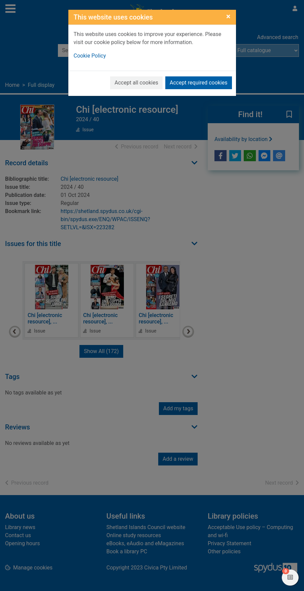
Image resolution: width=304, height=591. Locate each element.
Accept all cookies (136, 82)
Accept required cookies (199, 82)
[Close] (228, 16)
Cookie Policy (90, 56)
